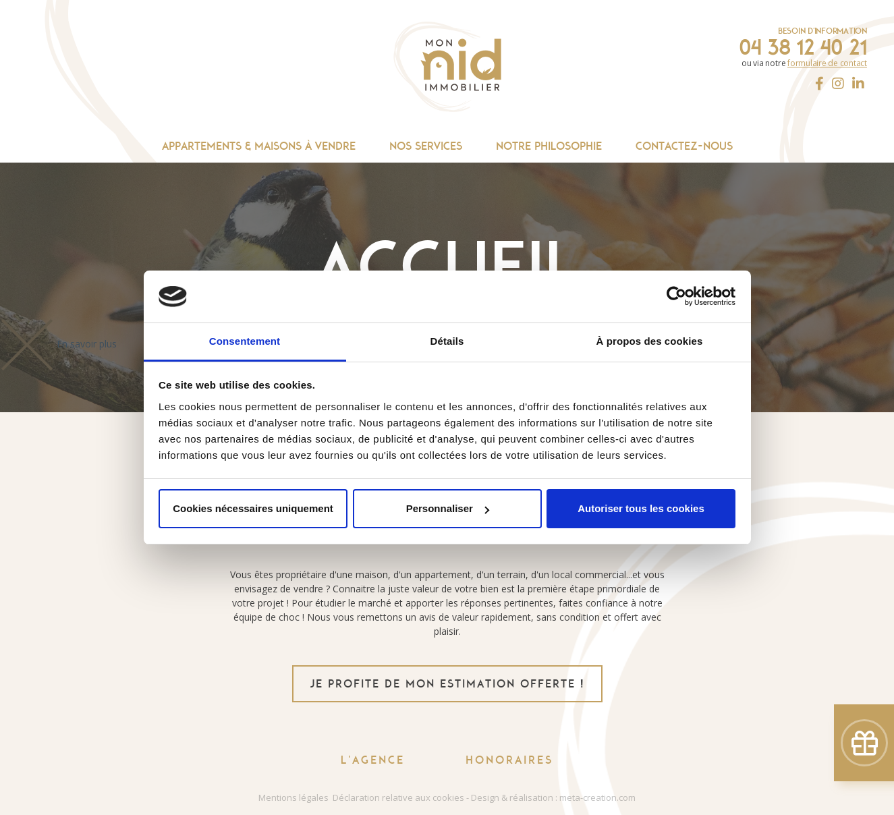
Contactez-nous (684, 146)
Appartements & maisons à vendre (259, 146)
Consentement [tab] (244, 341)
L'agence (373, 760)
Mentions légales (293, 797)
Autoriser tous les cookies (641, 508)
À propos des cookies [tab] (649, 341)
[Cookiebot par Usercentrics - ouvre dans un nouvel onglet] (676, 297)
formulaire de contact (827, 63)
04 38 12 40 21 (803, 47)
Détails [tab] (447, 341)
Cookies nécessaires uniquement (253, 508)
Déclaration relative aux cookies (398, 797)
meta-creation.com (597, 797)
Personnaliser (447, 508)
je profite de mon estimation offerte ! (447, 683)
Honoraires (509, 760)
